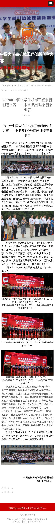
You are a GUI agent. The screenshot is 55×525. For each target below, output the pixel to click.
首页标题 (6, 90)
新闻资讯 (17, 90)
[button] (51, 3)
